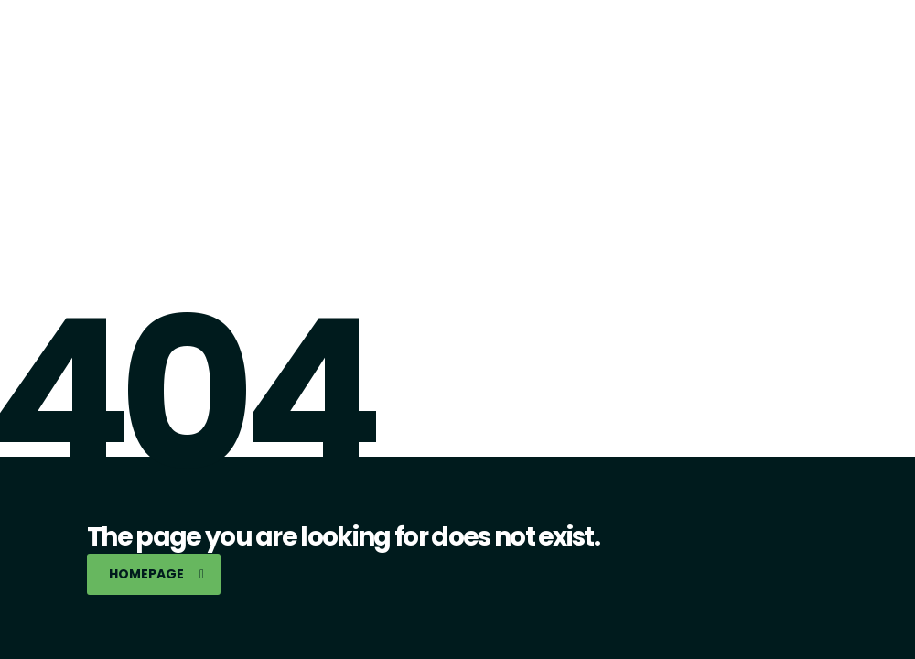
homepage (156, 574)
